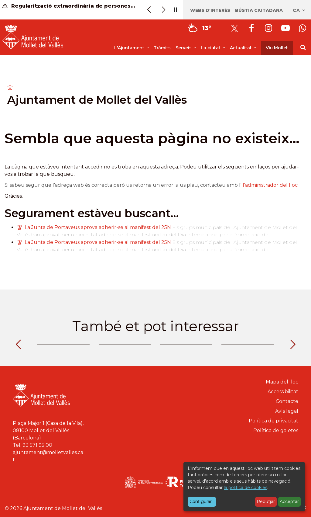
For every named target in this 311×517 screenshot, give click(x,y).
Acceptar (289, 501)
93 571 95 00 (37, 445)
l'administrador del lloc (270, 185)
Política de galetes (275, 430)
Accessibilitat (283, 391)
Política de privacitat (273, 421)
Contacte (287, 401)
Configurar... (202, 501)
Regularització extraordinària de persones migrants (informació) (69, 6)
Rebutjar (266, 501)
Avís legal (286, 411)
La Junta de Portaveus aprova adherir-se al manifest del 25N (98, 227)
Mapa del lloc (282, 382)
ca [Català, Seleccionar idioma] (299, 10)
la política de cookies (245, 487)
